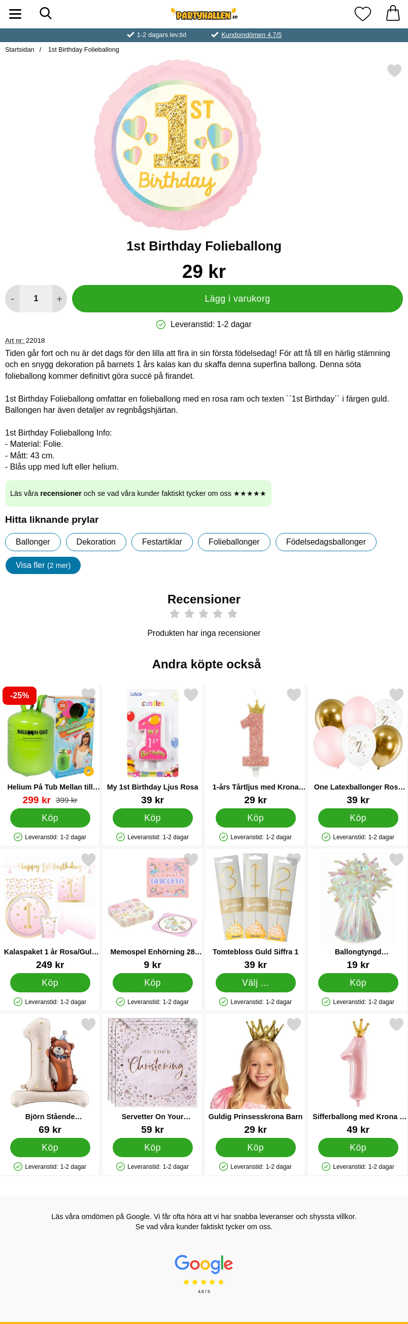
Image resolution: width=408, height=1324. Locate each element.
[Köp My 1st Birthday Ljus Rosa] (153, 817)
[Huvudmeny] (15, 14)
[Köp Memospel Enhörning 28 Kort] (153, 982)
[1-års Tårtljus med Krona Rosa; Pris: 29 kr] (255, 746)
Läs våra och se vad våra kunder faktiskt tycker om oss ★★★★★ (138, 493)
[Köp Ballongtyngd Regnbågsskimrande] (358, 982)
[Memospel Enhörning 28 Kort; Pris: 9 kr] (152, 911)
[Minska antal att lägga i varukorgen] (12, 298)
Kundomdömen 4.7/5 (251, 35)
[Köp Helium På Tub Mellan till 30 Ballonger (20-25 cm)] (50, 817)
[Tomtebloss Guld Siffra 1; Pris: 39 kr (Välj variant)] (255, 911)
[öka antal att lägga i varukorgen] (59, 298)
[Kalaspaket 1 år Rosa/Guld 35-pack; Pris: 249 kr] (50, 911)
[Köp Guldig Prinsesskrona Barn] (255, 1147)
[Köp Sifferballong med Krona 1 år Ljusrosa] (358, 1147)
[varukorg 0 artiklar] (393, 14)
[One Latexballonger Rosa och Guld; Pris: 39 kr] (358, 746)
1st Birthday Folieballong (82, 49)
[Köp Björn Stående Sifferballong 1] (50, 1147)
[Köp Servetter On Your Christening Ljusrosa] (153, 1147)
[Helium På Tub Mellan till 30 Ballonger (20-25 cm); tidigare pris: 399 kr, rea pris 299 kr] (50, 746)
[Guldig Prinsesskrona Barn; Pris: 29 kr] (255, 1076)
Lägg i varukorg (237, 299)
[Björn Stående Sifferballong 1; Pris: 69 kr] (50, 1076)
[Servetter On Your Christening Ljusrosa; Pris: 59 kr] (152, 1076)
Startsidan (20, 49)
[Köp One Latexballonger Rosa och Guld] (358, 817)
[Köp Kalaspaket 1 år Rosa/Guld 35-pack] (50, 982)
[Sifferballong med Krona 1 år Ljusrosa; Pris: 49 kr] (358, 1076)
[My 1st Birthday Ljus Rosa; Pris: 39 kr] (152, 746)
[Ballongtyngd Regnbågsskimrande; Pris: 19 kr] (358, 911)
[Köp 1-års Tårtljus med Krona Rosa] (255, 817)
